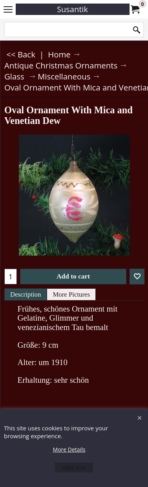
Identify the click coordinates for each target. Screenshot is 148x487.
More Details (69, 449)
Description (25, 294)
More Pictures (71, 294)
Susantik (72, 9)
